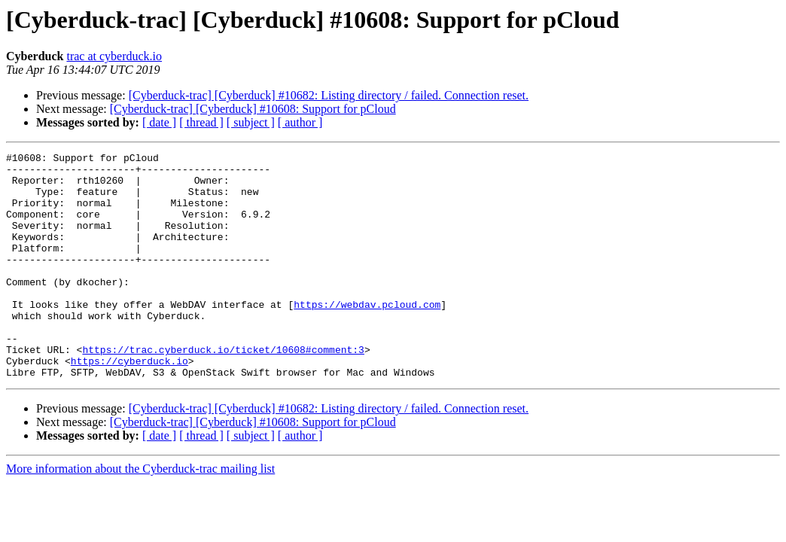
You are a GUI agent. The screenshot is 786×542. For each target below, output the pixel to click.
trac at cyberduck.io (114, 56)
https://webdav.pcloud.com (367, 336)
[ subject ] (251, 122)
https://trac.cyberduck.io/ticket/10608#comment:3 (223, 390)
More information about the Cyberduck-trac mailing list (140, 513)
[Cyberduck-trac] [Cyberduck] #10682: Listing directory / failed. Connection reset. (329, 95)
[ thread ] (201, 122)
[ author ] (300, 122)
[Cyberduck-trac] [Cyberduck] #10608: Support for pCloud (253, 108)
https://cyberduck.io (129, 403)
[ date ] (159, 122)
